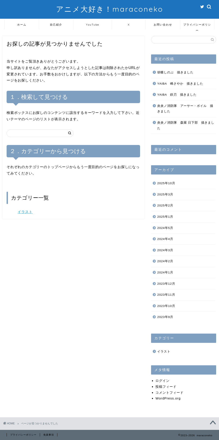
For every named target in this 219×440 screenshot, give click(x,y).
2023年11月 (166, 294)
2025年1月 (165, 216)
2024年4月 (165, 239)
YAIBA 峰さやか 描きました (180, 83)
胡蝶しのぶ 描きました (175, 72)
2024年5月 (165, 228)
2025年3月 (165, 194)
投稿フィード (166, 386)
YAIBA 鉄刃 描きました (176, 94)
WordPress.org (168, 398)
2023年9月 (165, 317)
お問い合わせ (163, 24)
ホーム (21, 24)
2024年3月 (165, 250)
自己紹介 (56, 24)
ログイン (162, 380)
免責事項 (48, 434)
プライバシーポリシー (197, 26)
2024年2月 (165, 261)
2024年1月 (165, 272)
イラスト (25, 212)
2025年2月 (165, 205)
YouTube (92, 24)
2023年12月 (166, 283)
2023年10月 (166, 306)
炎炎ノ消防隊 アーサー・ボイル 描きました (185, 108)
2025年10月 (166, 183)
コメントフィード (169, 392)
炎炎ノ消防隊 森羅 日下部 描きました (185, 125)
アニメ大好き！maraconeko (109, 8)
